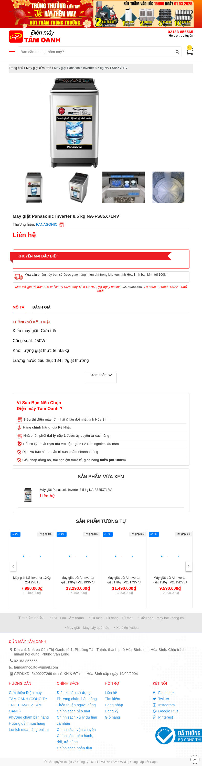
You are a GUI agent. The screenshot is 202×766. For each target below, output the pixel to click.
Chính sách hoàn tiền (74, 748)
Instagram (164, 705)
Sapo (153, 762)
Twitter (161, 699)
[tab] (18, 307)
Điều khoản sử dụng (74, 693)
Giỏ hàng (112, 717)
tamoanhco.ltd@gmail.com (36, 667)
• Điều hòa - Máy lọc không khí (161, 618)
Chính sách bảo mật (73, 711)
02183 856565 (180, 31)
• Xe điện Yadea (126, 628)
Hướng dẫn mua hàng (27, 723)
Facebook (164, 693)
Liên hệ (111, 693)
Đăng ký (112, 711)
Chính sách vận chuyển (76, 730)
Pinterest (163, 717)
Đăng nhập (114, 705)
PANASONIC (47, 224)
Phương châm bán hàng (29, 717)
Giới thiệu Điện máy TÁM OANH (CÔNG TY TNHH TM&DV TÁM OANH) (28, 702)
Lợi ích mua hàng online (29, 730)
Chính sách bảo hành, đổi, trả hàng (75, 739)
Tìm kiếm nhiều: (31, 618)
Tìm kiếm (112, 699)
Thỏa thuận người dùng (76, 705)
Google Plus (165, 711)
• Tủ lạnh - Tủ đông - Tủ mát (111, 618)
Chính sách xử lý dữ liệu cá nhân (77, 720)
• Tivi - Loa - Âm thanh (67, 618)
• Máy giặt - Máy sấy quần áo (87, 628)
